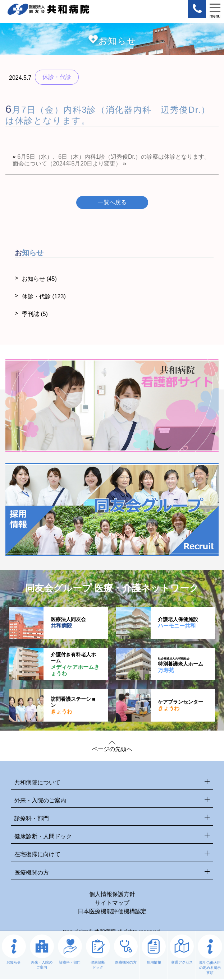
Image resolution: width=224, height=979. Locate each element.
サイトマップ (112, 903)
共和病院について (112, 782)
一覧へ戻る (112, 202)
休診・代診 (44, 296)
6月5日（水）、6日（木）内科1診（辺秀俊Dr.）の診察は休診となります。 (113, 157)
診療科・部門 (112, 818)
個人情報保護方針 (112, 894)
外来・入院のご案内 (112, 800)
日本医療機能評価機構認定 (112, 911)
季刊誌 (35, 314)
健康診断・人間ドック (112, 836)
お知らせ (39, 279)
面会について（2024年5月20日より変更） (67, 163)
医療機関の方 (112, 873)
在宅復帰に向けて (112, 854)
